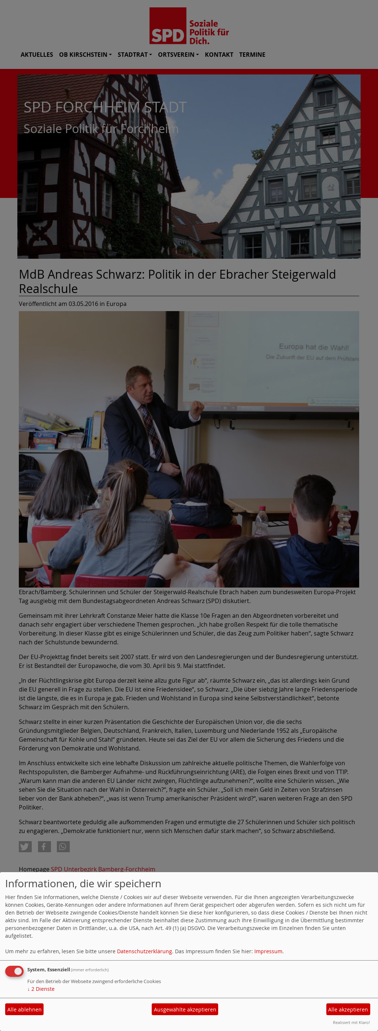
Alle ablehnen (24, 1009)
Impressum (268, 951)
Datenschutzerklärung (144, 951)
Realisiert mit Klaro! (351, 1022)
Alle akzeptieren (348, 1009)
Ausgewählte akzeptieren (185, 1009)
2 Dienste (41, 988)
